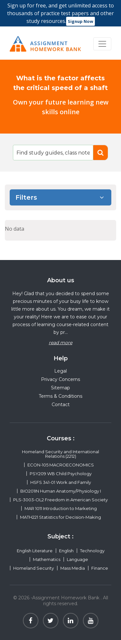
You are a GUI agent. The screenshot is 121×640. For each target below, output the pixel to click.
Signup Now (80, 21)
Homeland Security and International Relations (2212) (60, 453)
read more (60, 342)
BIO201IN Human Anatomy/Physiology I (60, 491)
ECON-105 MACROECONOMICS (60, 465)
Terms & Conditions (60, 396)
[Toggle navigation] (102, 43)
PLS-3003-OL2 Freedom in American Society (60, 499)
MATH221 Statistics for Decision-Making (60, 517)
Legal (60, 371)
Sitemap (60, 388)
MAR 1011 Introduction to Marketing (61, 508)
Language (77, 559)
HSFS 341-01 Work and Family (60, 482)
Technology (92, 550)
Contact (61, 404)
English (66, 550)
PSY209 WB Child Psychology (61, 473)
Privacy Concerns (60, 379)
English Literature (35, 550)
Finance (99, 568)
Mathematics (46, 559)
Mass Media (72, 568)
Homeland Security (33, 568)
